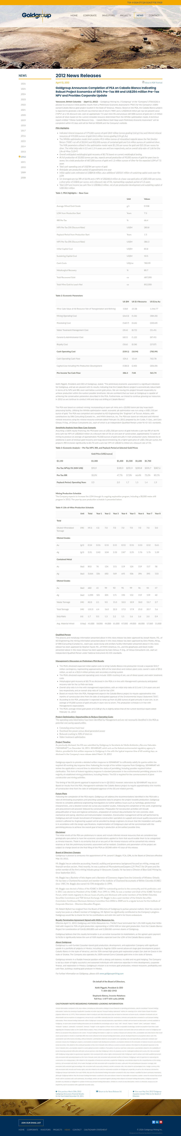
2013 (22, 151)
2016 (22, 135)
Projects (125, 15)
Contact (154, 15)
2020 (22, 115)
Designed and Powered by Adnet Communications (145, 1133)
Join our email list (31, 1123)
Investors (108, 15)
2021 (22, 109)
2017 (22, 130)
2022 (22, 104)
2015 (22, 141)
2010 (22, 167)
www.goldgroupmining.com (111, 973)
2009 (22, 172)
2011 (22, 162)
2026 (22, 83)
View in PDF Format (153, 82)
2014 (22, 146)
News (140, 15)
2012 (22, 156)
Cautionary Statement (95, 1129)
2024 (22, 94)
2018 (22, 125)
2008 (22, 177)
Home (74, 15)
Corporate (90, 15)
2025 (22, 88)
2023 (22, 99)
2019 (22, 120)
